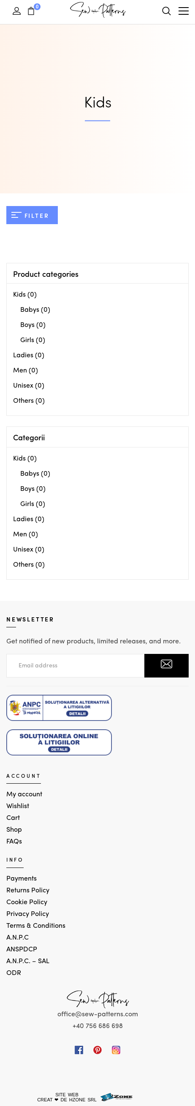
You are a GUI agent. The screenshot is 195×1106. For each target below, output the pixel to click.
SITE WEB (67, 1094)
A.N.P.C (17, 938)
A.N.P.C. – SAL (27, 961)
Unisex (23, 386)
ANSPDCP (21, 949)
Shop (14, 830)
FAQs (14, 841)
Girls (27, 340)
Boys (27, 325)
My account (24, 794)
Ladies (23, 355)
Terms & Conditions (35, 926)
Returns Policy (27, 890)
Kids (19, 295)
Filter (30, 215)
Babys (29, 310)
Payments (21, 879)
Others (23, 401)
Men (20, 370)
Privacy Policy (27, 914)
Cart (13, 818)
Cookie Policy (26, 902)
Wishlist (17, 806)
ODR (13, 973)
